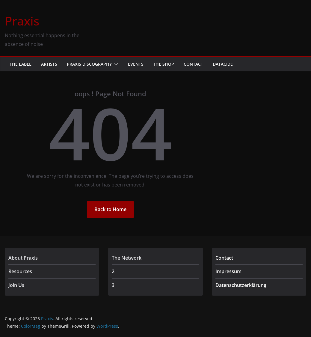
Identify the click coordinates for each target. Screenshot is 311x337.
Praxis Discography (89, 64)
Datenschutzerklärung (240, 285)
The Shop (163, 64)
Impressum (228, 271)
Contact (193, 64)
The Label (20, 64)
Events (136, 64)
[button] (115, 64)
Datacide (223, 64)
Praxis (22, 21)
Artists (49, 64)
